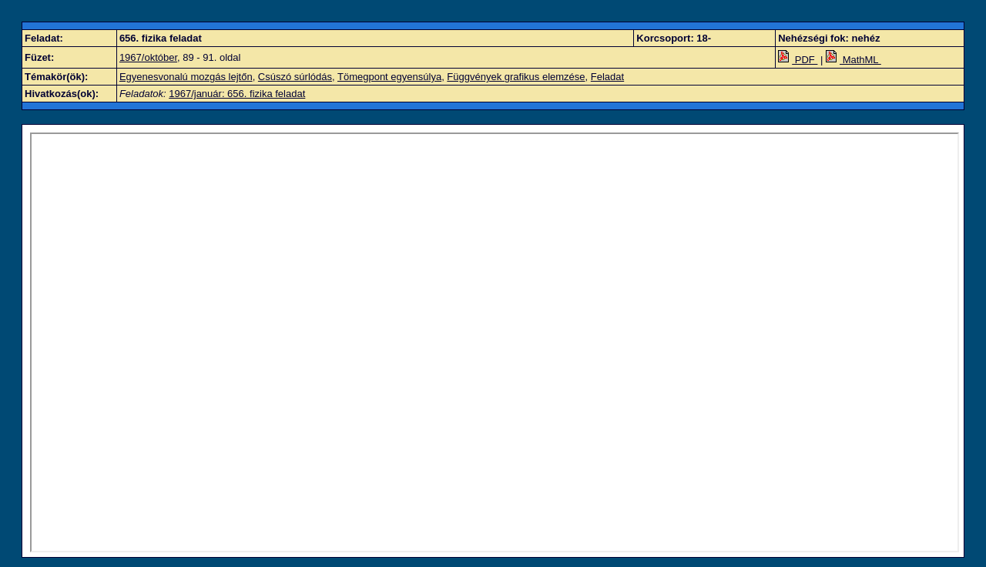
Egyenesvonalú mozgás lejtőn (186, 76)
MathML (853, 59)
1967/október (148, 57)
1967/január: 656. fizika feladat (237, 93)
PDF (797, 59)
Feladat (607, 76)
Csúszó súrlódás (295, 76)
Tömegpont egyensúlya (389, 76)
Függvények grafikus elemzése (516, 76)
